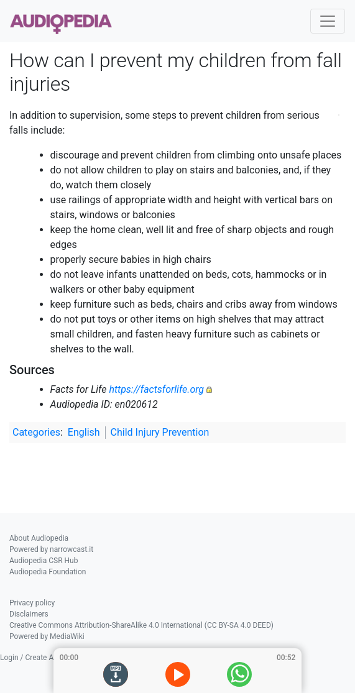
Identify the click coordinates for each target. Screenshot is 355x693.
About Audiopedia (38, 538)
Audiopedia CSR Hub (43, 560)
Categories (36, 432)
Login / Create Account (38, 657)
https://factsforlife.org (156, 389)
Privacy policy (32, 603)
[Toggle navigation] (327, 21)
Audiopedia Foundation (47, 571)
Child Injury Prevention (160, 432)
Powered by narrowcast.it (51, 549)
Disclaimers (28, 614)
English (84, 432)
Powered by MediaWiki (47, 636)
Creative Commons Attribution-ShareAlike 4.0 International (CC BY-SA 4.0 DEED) (141, 625)
